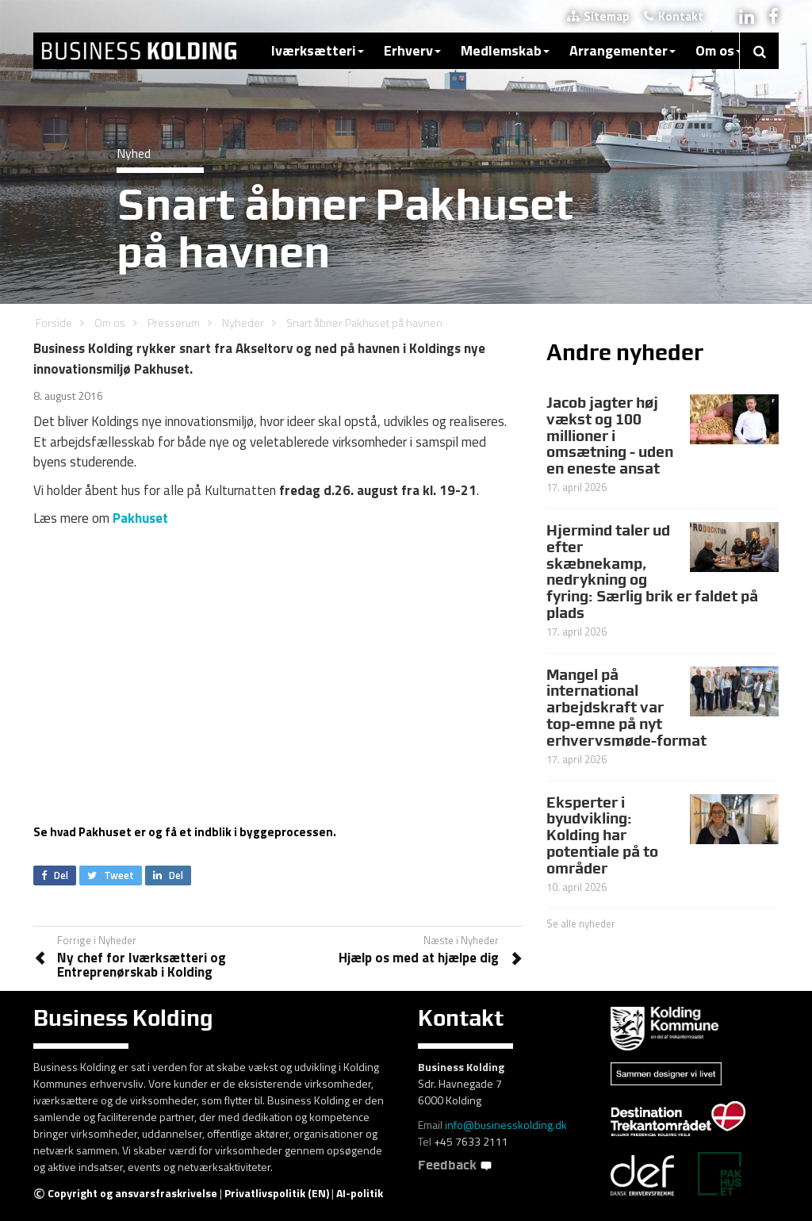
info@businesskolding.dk (506, 1124)
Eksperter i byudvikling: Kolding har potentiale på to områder (602, 835)
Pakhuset (140, 518)
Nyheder (243, 322)
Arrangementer (622, 50)
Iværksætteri (317, 50)
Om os (718, 50)
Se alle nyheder (580, 923)
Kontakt (673, 16)
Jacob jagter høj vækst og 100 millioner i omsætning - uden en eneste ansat (609, 436)
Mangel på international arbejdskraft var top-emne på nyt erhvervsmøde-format (626, 708)
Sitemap (598, 16)
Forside (54, 322)
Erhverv (412, 50)
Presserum (173, 322)
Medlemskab (505, 50)
